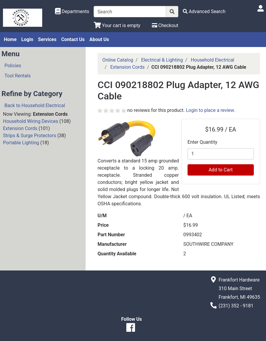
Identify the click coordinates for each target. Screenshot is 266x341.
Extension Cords (20, 128)
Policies (12, 65)
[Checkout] (165, 25)
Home (10, 39)
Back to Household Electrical (34, 105)
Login (27, 39)
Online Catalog (117, 60)
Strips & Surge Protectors (29, 135)
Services (47, 39)
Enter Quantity (202, 142)
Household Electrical (212, 60)
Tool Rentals (17, 76)
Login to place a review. (210, 110)
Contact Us (73, 39)
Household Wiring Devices (30, 121)
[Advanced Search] (204, 11)
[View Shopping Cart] (117, 25)
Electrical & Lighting (162, 60)
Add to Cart (221, 170)
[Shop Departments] (72, 11)
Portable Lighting (21, 143)
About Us (99, 39)
